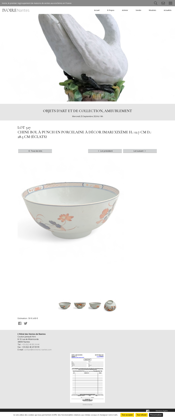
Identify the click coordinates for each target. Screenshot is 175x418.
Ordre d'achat (87, 404)
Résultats (152, 10)
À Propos (110, 10)
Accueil (96, 10)
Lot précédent (105, 151)
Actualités (167, 10)
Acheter (125, 10)
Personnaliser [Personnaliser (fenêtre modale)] (156, 415)
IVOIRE (15, 10)
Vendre (138, 10)
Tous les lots (35, 151)
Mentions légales (162, 411)
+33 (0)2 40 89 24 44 (30, 344)
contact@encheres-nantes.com (37, 349)
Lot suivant (140, 151)
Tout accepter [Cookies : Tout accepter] (127, 415)
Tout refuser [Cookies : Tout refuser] (142, 415)
